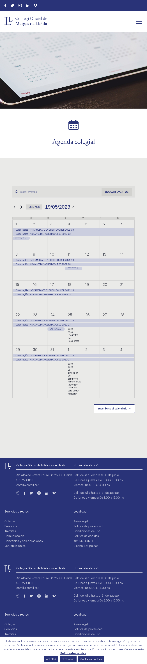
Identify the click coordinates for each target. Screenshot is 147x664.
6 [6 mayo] (104, 224)
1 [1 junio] (68, 350)
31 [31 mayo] (52, 350)
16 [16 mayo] (35, 285)
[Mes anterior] (14, 207)
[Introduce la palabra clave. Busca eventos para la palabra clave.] (57, 192)
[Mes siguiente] (21, 207)
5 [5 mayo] (86, 224)
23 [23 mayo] (35, 315)
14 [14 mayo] (122, 254)
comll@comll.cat (27, 485)
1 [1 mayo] (16, 224)
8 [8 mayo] (16, 254)
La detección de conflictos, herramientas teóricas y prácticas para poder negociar (74, 382)
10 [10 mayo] (52, 254)
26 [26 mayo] (87, 315)
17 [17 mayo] (52, 285)
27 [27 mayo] (105, 315)
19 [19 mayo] (87, 285)
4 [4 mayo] (69, 224)
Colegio (9, 521)
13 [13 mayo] (104, 254)
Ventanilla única (15, 546)
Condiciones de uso (87, 531)
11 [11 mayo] (69, 254)
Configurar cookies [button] (91, 659)
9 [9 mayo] (34, 254)
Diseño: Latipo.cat (86, 546)
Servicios (10, 526)
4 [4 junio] (121, 350)
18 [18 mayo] (69, 285)
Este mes (34, 207)
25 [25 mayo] (70, 315)
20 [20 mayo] (105, 285)
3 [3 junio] (104, 350)
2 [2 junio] (86, 350)
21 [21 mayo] (122, 285)
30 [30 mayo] (35, 350)
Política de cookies (86, 536)
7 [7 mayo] (121, 224)
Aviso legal (81, 521)
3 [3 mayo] (51, 224)
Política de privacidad (88, 526)
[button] (139, 21)
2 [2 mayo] (34, 224)
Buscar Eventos (116, 191)
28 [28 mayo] (122, 315)
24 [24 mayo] (52, 315)
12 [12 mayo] (87, 254)
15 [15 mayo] (17, 285)
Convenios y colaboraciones (23, 541)
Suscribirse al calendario (112, 408)
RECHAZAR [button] (68, 659)
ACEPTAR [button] (51, 659)
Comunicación (14, 536)
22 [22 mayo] (17, 315)
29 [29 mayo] (17, 350)
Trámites (10, 531)
